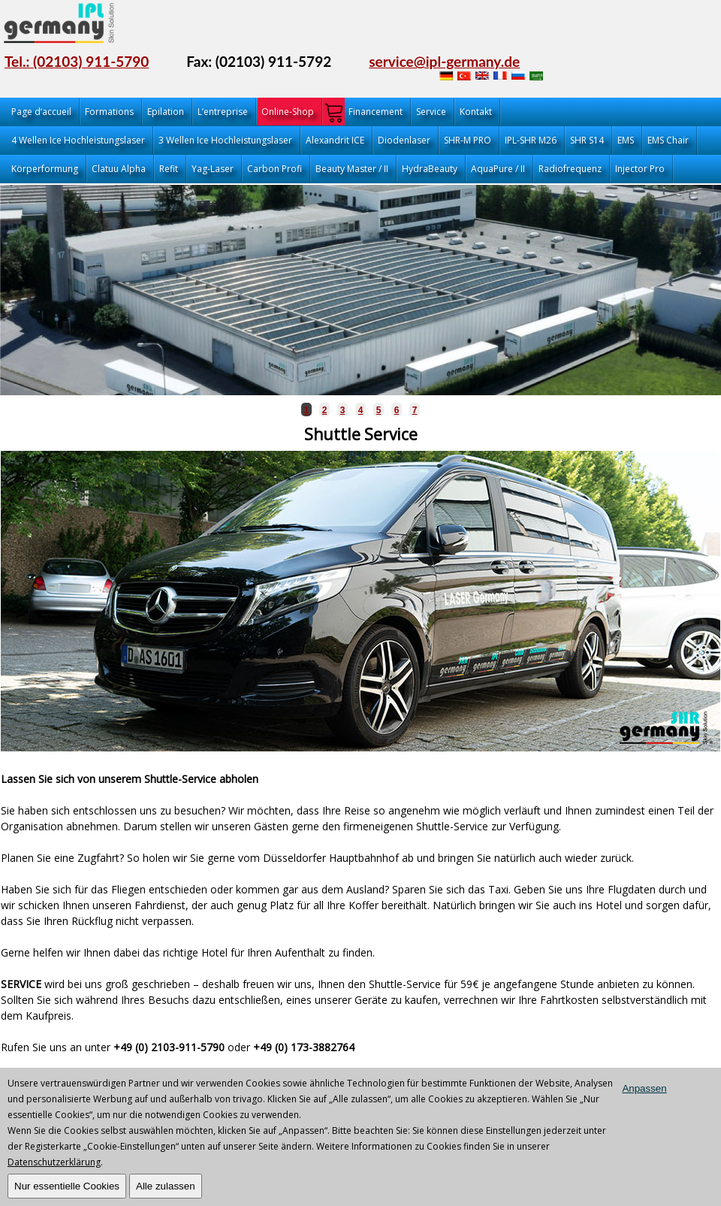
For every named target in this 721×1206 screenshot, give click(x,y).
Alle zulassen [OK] (165, 1186)
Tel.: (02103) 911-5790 (77, 61)
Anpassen (644, 1088)
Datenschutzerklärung (54, 1162)
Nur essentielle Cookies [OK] (66, 1186)
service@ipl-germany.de (444, 61)
